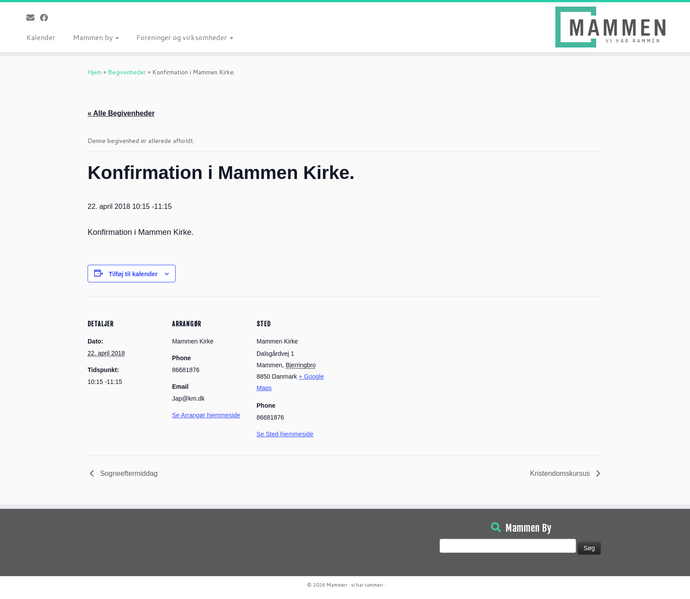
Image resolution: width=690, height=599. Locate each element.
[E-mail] (33, 17)
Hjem (95, 72)
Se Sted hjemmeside (285, 434)
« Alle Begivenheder (121, 113)
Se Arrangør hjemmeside (206, 415)
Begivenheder (127, 72)
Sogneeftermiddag (128, 473)
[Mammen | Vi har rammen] (610, 27)
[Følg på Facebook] (47, 17)
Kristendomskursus (561, 473)
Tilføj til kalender (133, 274)
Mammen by (96, 37)
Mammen (337, 584)
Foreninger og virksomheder (184, 37)
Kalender (40, 37)
